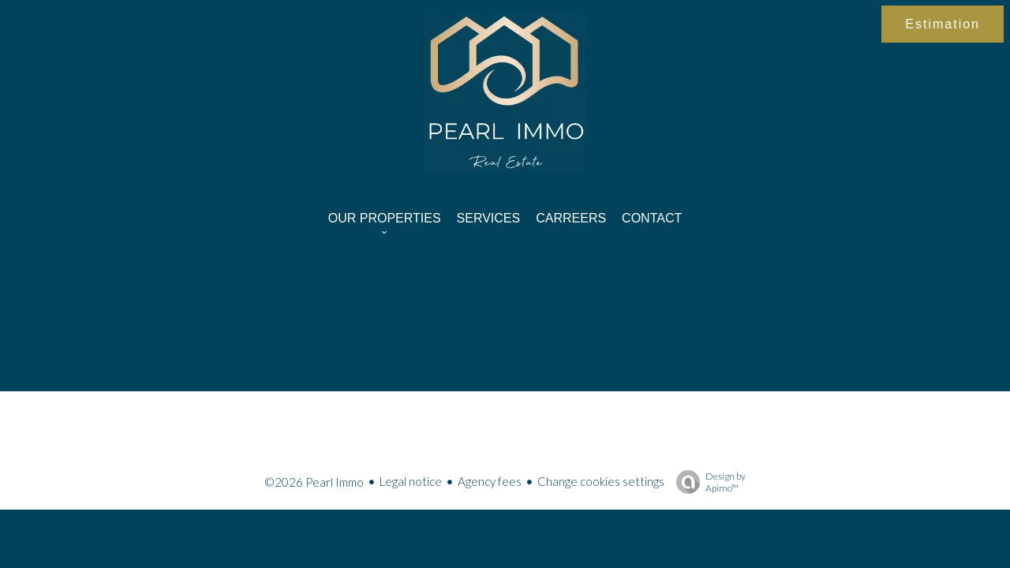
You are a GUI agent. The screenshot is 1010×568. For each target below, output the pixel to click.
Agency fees (490, 481)
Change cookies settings (600, 481)
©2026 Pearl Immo (314, 482)
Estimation (942, 24)
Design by (707, 482)
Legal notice (411, 481)
